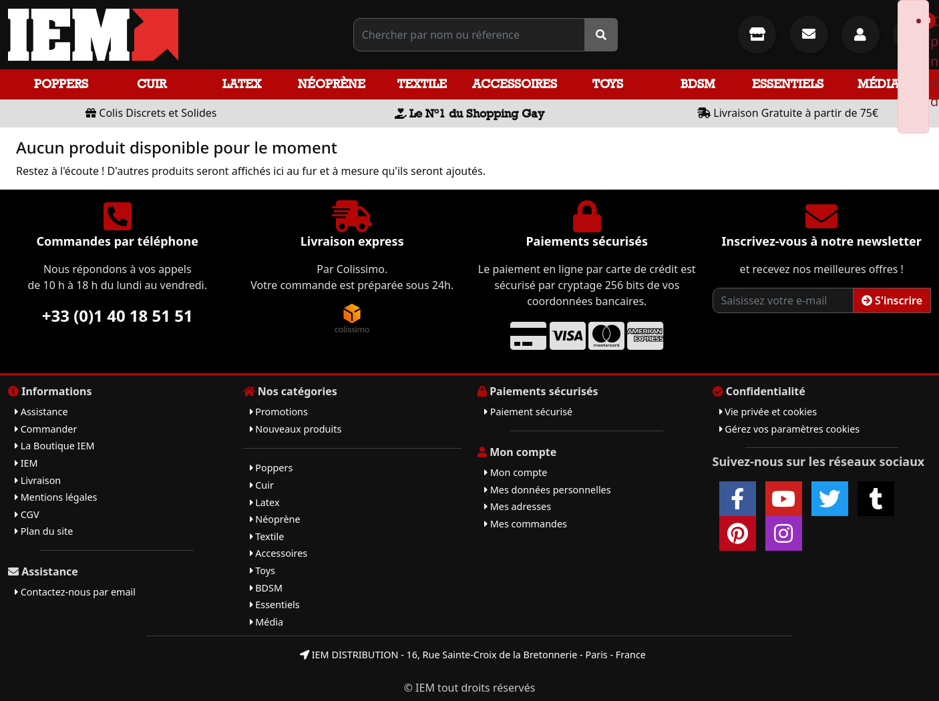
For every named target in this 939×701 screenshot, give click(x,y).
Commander (46, 429)
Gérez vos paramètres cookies (789, 429)
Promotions (279, 411)
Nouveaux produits (296, 429)
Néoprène (331, 84)
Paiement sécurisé (528, 411)
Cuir (151, 84)
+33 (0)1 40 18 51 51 (117, 315)
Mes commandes (525, 523)
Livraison (38, 480)
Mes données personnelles (547, 489)
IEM (26, 463)
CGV (27, 514)
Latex (241, 84)
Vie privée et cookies (768, 411)
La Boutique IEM (55, 445)
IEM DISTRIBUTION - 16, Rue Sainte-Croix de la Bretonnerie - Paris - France (473, 654)
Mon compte (515, 472)
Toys (607, 84)
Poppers (61, 84)
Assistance (41, 411)
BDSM (698, 84)
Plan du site (44, 531)
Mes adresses (517, 506)
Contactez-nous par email (75, 592)
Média (878, 84)
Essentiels (787, 84)
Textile (422, 84)
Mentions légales (56, 497)
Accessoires (514, 84)
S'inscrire (892, 300)
